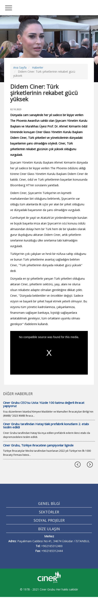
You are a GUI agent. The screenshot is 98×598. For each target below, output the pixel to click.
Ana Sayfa (19, 67)
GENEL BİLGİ (49, 503)
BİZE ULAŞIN (49, 528)
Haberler (37, 67)
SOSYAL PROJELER (49, 520)
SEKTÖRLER (49, 512)
